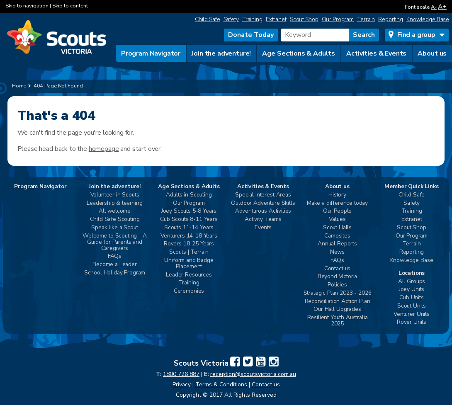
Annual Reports (337, 244)
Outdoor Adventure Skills (263, 203)
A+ (442, 6)
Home (19, 86)
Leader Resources (188, 275)
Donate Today (251, 34)
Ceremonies (189, 291)
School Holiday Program (114, 273)
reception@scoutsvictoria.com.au (253, 374)
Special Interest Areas (263, 195)
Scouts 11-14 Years (189, 228)
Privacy (182, 384)
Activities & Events (376, 53)
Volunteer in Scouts (114, 195)
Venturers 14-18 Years (188, 236)
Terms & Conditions (221, 384)
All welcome (115, 211)
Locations (412, 273)
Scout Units (411, 306)
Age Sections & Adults (298, 53)
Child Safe (207, 19)
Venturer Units (412, 314)
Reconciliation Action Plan (337, 301)
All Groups (411, 282)
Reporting (390, 19)
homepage (104, 148)
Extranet (276, 19)
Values (337, 219)
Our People (337, 211)
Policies (337, 285)
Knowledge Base (427, 19)
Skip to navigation (27, 6)
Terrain (366, 19)
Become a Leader (114, 265)
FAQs (115, 256)
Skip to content (70, 6)
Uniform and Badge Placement (188, 263)
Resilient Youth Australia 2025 (337, 321)
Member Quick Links (411, 187)
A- (434, 7)
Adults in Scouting (188, 195)
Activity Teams (263, 219)
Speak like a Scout (114, 228)
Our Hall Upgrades (337, 309)
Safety (231, 19)
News (337, 252)
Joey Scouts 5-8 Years (189, 211)
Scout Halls (337, 228)
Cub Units (411, 298)
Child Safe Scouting (115, 219)
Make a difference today (337, 203)
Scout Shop (304, 19)
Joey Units (411, 289)
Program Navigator (150, 53)
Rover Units (411, 322)
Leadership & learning (115, 203)
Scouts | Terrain (189, 252)
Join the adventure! (221, 53)
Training (252, 19)
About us (432, 53)
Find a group (416, 34)
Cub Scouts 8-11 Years (189, 219)
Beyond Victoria (337, 277)
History (337, 195)
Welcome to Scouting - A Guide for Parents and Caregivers (114, 242)
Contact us (337, 269)
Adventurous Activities (263, 211)
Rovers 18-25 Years (189, 244)
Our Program (338, 19)
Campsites (337, 236)
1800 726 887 (181, 374)
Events (263, 228)
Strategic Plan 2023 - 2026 (338, 293)
